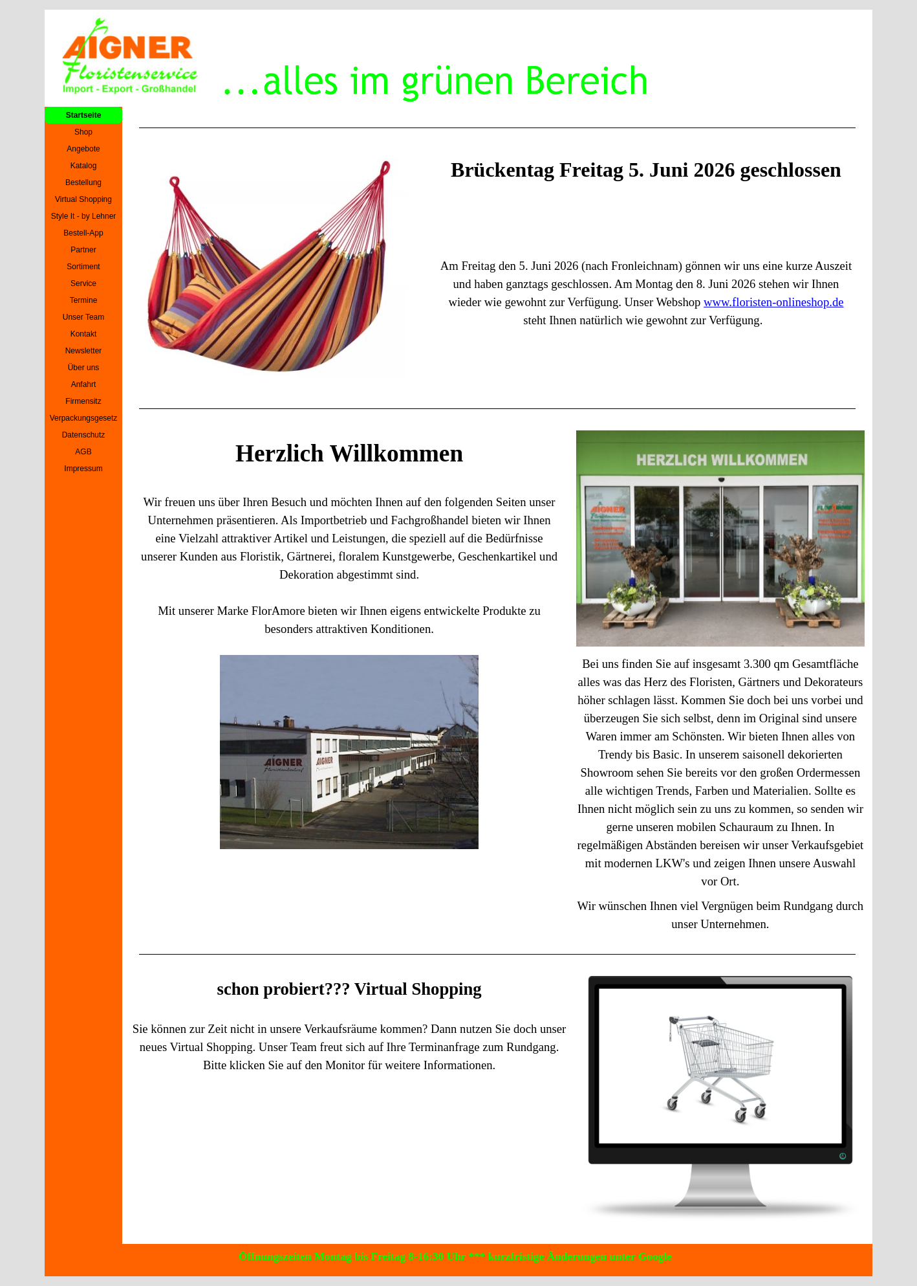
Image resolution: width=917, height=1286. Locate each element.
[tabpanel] (497, 127)
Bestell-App (83, 233)
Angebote (83, 148)
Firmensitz (83, 401)
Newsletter (83, 350)
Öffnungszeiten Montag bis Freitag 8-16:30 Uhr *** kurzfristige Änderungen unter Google (455, 1256)
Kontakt (83, 333)
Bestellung (83, 182)
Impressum (83, 468)
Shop (83, 132)
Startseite (84, 115)
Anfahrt (83, 384)
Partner (83, 249)
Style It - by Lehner (83, 216)
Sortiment (83, 266)
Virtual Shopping (83, 199)
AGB (83, 451)
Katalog (83, 165)
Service (83, 283)
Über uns (84, 367)
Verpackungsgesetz (84, 418)
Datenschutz (83, 434)
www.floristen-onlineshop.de (773, 302)
